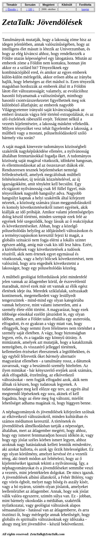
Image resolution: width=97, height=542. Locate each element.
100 (30, 9)
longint (85, 9)
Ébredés (12, 9)
